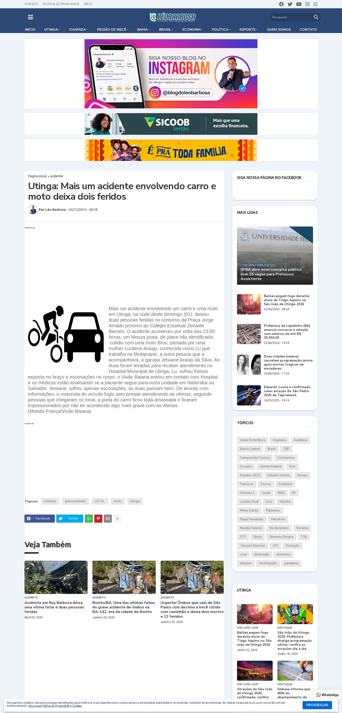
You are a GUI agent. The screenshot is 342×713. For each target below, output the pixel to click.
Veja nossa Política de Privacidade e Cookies (55, 705)
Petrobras (278, 519)
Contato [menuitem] (308, 29)
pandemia (291, 563)
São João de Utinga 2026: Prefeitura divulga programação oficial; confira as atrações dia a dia (294, 641)
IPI (293, 493)
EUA (292, 466)
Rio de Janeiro (279, 528)
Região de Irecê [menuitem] (111, 29)
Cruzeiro (246, 466)
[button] (30, 17)
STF (243, 537)
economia (283, 554)
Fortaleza (285, 484)
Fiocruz (266, 484)
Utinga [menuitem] (51, 29)
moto (117, 501)
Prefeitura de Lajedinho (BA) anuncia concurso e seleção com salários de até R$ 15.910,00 (287, 332)
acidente (56, 176)
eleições (246, 563)
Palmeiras (273, 510)
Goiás (266, 493)
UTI (275, 546)
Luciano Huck (249, 502)
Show (258, 537)
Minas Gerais (249, 510)
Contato (31, 4)
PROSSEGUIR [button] (317, 705)
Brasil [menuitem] (165, 29)
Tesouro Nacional (252, 546)
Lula (269, 502)
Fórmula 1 (247, 493)
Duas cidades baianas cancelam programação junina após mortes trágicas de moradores (288, 363)
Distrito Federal (271, 466)
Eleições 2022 (250, 475)
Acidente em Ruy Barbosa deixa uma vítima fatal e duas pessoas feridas (54, 607)
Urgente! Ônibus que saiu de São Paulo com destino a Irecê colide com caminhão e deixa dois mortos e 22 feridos (192, 610)
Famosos (246, 484)
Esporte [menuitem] (248, 29)
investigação (268, 563)
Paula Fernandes (251, 519)
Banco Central (250, 449)
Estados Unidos (279, 475)
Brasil (271, 449)
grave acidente (75, 501)
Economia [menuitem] (191, 29)
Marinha (285, 502)
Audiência (300, 440)
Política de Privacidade (61, 4)
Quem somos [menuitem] (279, 29)
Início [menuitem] (30, 29)
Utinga (134, 501)
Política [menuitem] (220, 29)
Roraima (302, 528)
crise (243, 554)
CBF (286, 449)
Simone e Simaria (281, 537)
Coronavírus (285, 458)
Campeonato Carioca (255, 458)
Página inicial (37, 176)
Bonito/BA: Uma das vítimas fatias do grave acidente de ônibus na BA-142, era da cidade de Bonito (123, 607)
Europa (302, 475)
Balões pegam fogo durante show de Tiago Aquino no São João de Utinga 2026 (286, 300)
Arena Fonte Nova (252, 440)
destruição (261, 554)
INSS (281, 493)
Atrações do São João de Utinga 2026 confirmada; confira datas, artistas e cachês (254, 697)
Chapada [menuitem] (77, 29)
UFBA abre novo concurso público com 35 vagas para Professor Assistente (271, 274)
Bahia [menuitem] (142, 29)
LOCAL (99, 501)
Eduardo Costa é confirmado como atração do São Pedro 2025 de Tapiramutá (287, 391)
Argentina (279, 440)
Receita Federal (251, 528)
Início (88, 4)
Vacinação (292, 546)
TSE (304, 537)
